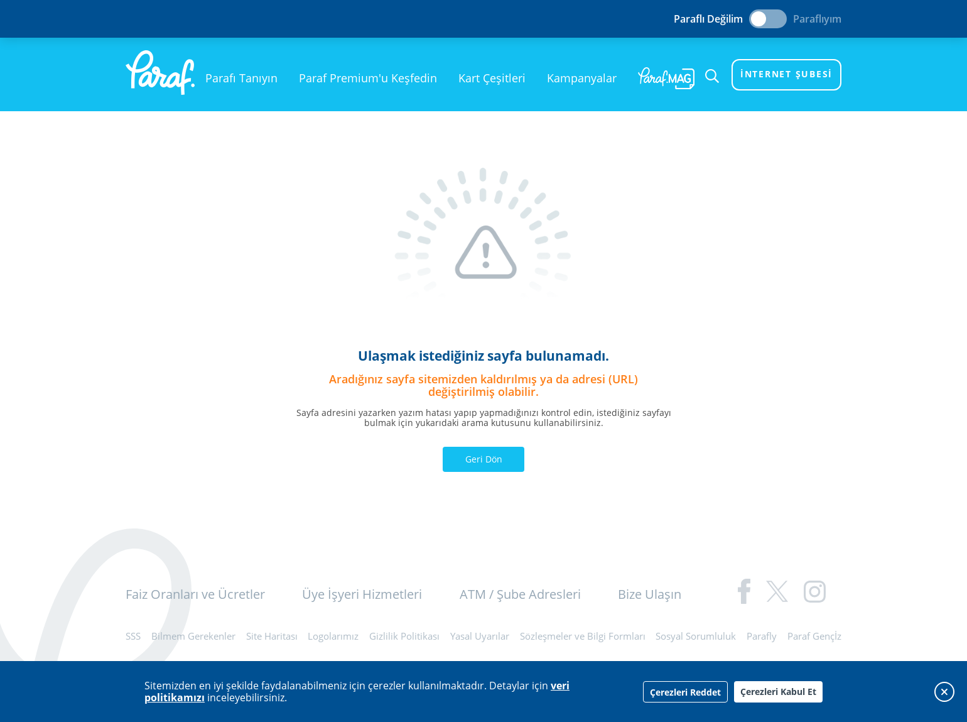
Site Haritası (272, 636)
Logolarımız (333, 636)
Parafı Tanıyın (241, 77)
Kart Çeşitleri (492, 77)
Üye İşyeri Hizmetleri (362, 594)
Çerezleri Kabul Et (778, 691)
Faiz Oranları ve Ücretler (195, 594)
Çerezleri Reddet (685, 692)
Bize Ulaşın (649, 594)
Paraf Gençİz (814, 636)
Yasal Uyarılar (479, 636)
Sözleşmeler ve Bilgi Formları (583, 636)
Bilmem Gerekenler (193, 636)
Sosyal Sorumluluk (696, 636)
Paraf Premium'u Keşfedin (368, 77)
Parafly (762, 636)
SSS (133, 636)
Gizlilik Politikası (404, 636)
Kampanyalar (582, 77)
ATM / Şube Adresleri (520, 594)
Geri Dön (483, 459)
